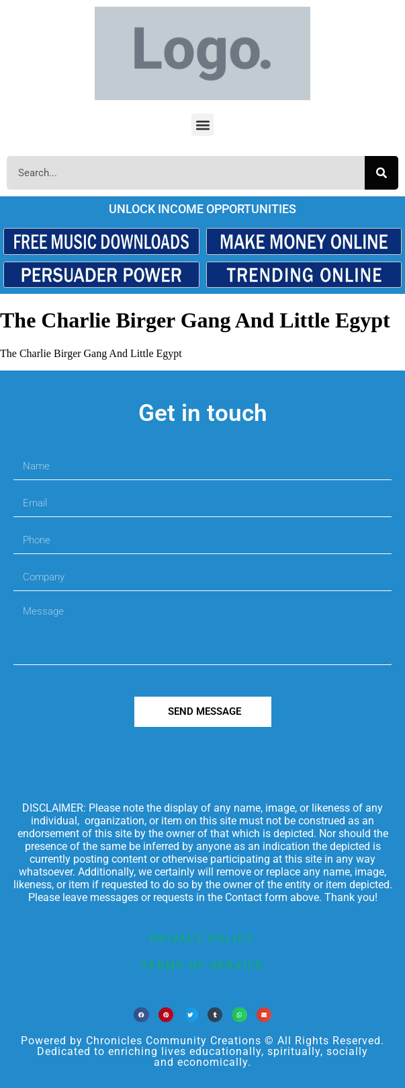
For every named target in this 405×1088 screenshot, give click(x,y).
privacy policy (202, 939)
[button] (202, 125)
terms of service (203, 966)
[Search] (381, 173)
